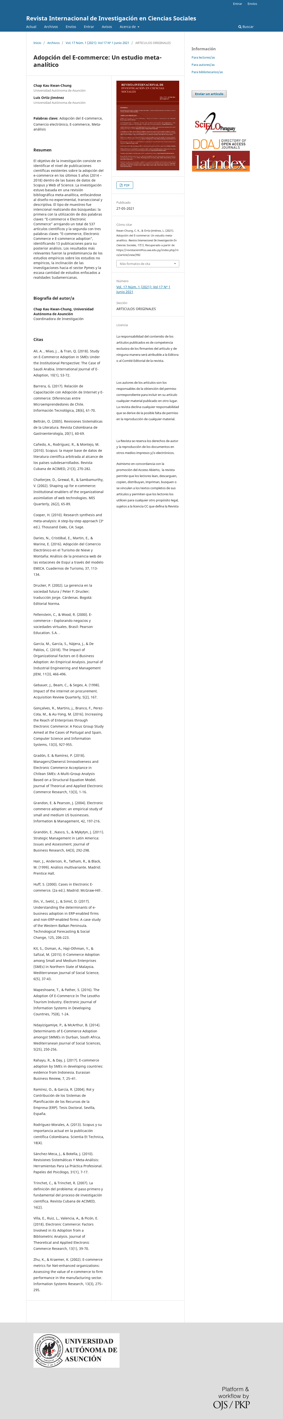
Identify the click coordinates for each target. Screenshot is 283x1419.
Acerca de (128, 26)
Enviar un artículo (209, 94)
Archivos (51, 26)
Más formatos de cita (135, 263)
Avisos (107, 26)
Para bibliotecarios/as (207, 72)
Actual (31, 26)
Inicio (37, 43)
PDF (126, 185)
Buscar (246, 26)
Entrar (89, 26)
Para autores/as (203, 64)
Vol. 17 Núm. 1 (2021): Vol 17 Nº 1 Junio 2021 (97, 43)
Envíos (71, 26)
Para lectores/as (203, 57)
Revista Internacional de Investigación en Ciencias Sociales (111, 18)
